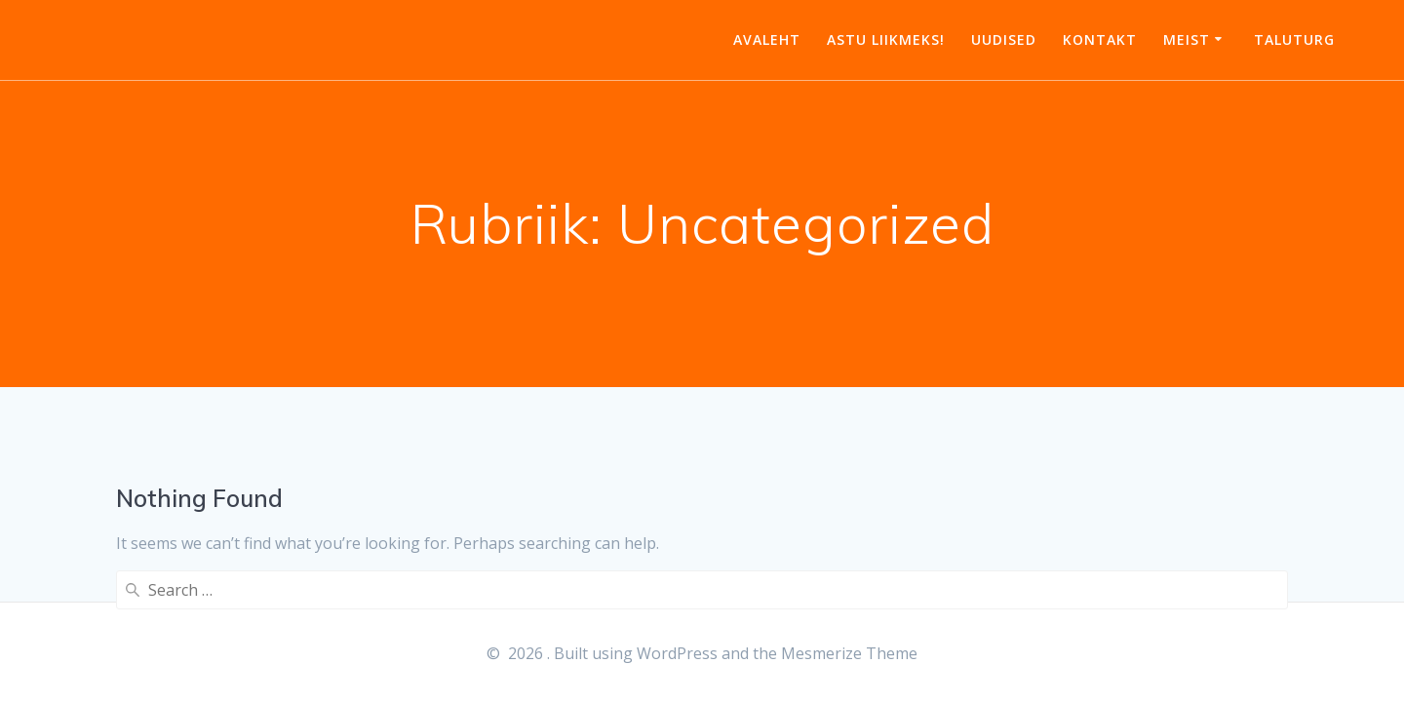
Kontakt (1100, 39)
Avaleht (766, 39)
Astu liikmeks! (886, 39)
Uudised (1003, 39)
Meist (1186, 39)
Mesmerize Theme (849, 653)
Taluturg (1294, 39)
